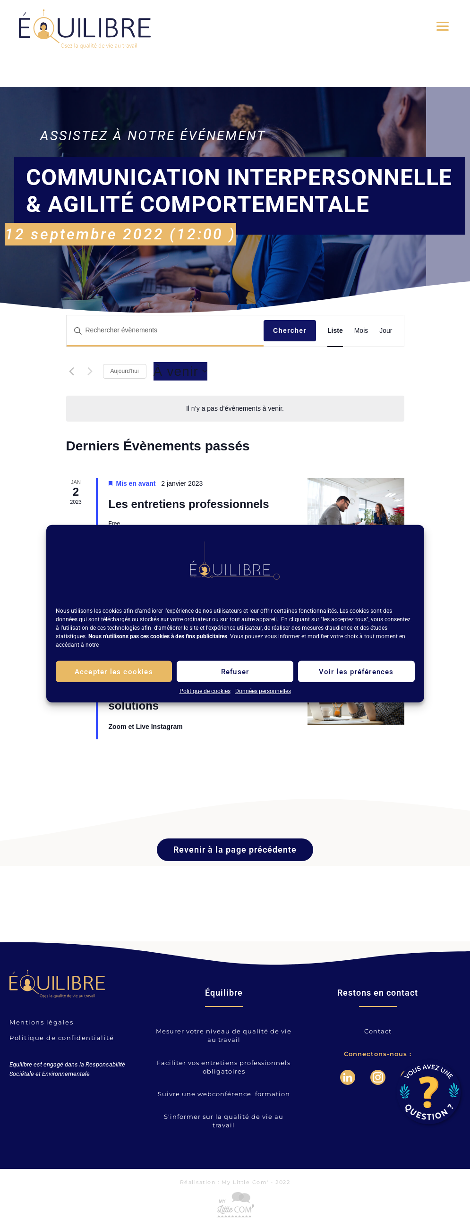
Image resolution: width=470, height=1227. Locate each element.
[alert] (235, 408)
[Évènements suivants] (90, 371)
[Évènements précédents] (71, 371)
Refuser (235, 671)
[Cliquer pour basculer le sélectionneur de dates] (181, 371)
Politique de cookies (205, 691)
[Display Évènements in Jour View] (385, 331)
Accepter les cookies (114, 671)
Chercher (290, 330)
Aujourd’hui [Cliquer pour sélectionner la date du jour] (125, 371)
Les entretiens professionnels (189, 504)
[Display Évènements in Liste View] (335, 331)
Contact (378, 1031)
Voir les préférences (356, 671)
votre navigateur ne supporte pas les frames (77, 1116)
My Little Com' (245, 1182)
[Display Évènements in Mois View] (361, 331)
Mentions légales (41, 1022)
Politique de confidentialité (61, 1037)
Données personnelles (263, 691)
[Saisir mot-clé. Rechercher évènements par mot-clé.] (165, 331)
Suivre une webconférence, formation (224, 1094)
